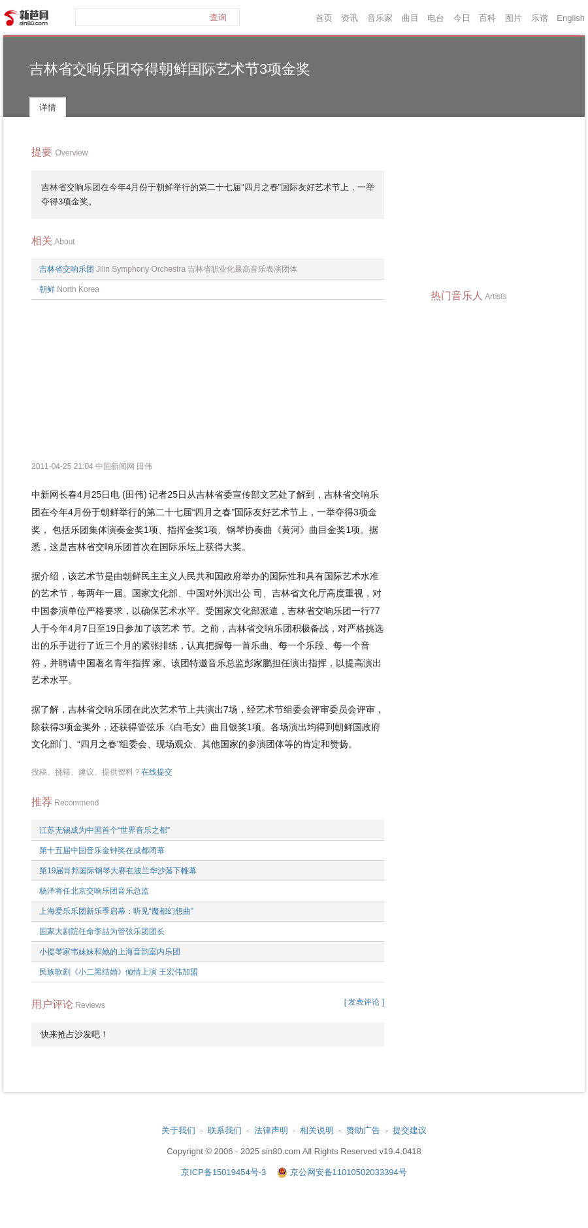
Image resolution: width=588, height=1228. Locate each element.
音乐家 (380, 18)
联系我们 (225, 1130)
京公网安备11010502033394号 (348, 1172)
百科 (487, 18)
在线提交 (156, 772)
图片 (513, 18)
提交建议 (410, 1130)
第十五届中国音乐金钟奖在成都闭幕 (102, 850)
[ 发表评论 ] (364, 1002)
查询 (218, 17)
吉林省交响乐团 (66, 269)
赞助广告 (363, 1130)
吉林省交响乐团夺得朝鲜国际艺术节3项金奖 (169, 69)
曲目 (410, 18)
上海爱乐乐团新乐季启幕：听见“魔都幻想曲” (116, 911)
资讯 (349, 18)
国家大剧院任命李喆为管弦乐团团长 (102, 931)
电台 (435, 18)
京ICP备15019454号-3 (225, 1172)
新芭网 (26, 18)
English (571, 18)
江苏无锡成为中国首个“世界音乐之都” (104, 830)
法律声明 (271, 1130)
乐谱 (539, 18)
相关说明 (317, 1130)
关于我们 (178, 1130)
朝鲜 (47, 289)
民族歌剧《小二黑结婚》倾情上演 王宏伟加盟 (118, 972)
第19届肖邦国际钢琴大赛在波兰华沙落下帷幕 (118, 870)
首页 (324, 18)
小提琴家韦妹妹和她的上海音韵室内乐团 (109, 951)
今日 (461, 18)
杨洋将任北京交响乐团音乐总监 (94, 891)
